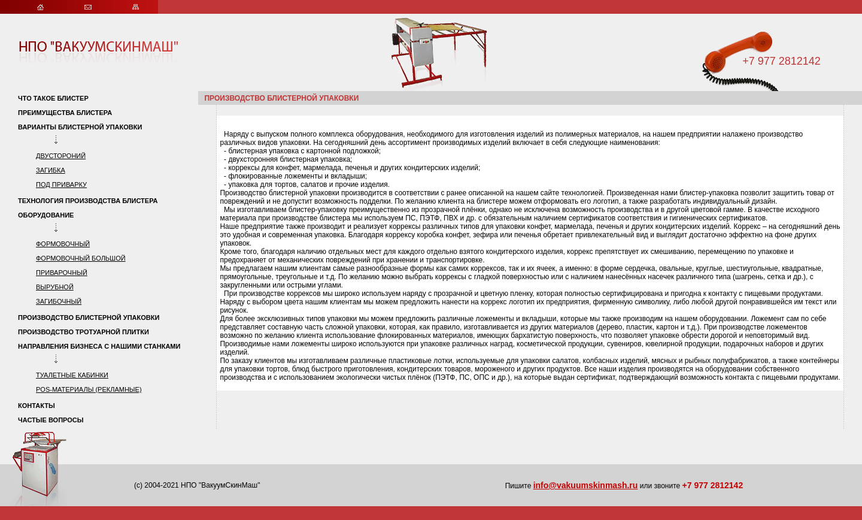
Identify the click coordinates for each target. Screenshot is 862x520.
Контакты (36, 405)
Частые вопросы (51, 420)
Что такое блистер (53, 98)
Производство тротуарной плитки (83, 331)
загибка (50, 170)
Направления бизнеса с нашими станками (99, 346)
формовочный (63, 243)
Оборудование (46, 215)
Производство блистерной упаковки (88, 317)
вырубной (55, 287)
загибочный (58, 301)
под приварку (61, 184)
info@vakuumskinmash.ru (585, 485)
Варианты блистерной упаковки (81, 127)
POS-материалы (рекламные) (89, 389)
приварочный (61, 272)
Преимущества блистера (65, 112)
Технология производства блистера (87, 200)
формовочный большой (81, 258)
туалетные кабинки (72, 375)
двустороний (61, 155)
